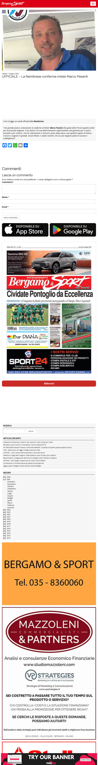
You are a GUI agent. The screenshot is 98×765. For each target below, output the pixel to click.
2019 (8, 521)
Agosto (10, 491)
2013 (8, 535)
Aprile (9, 500)
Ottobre (10, 486)
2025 (8, 479)
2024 (8, 510)
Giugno (10, 496)
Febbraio (10, 505)
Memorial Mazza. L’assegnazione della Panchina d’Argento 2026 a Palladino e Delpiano (30, 458)
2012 (8, 538)
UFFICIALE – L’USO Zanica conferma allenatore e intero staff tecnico (24, 453)
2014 (8, 533)
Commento (7, 182)
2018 (8, 524)
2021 (8, 517)
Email (4, 207)
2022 (8, 514)
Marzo (9, 503)
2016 (8, 529)
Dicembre (11, 482)
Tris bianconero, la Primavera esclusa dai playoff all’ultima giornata (23, 463)
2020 (8, 519)
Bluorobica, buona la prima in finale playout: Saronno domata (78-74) (24, 445)
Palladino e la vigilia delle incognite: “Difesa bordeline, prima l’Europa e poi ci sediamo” (29, 455)
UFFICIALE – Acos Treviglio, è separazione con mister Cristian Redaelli (24, 461)
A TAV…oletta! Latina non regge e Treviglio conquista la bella (21, 450)
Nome (5, 197)
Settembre (11, 489)
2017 (8, 526)
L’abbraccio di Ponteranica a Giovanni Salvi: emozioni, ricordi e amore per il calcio (28, 442)
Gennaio (10, 507)
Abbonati (49, 383)
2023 (8, 512)
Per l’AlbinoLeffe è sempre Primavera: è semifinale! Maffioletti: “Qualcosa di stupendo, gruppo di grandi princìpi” (37, 447)
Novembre (11, 484)
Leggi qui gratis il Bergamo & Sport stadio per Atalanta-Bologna (22, 466)
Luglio (9, 493)
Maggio (10, 498)
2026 (8, 477)
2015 (8, 531)
